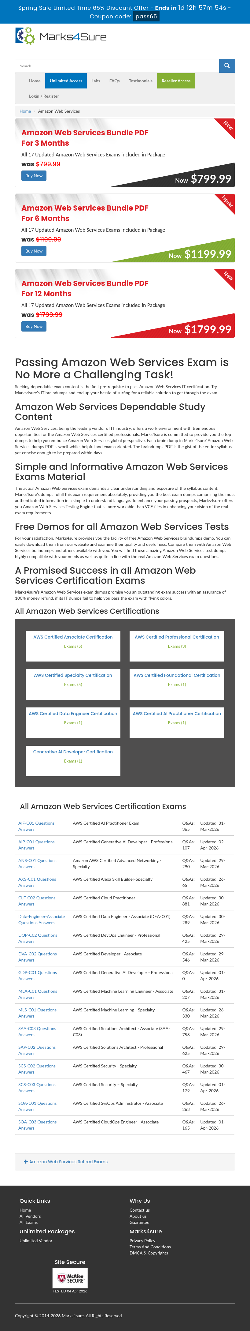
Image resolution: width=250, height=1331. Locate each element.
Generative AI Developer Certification (73, 752)
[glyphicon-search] (227, 66)
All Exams (29, 1222)
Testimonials (141, 80)
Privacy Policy (142, 1240)
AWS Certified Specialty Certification (73, 675)
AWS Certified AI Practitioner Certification (177, 713)
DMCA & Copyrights (149, 1252)
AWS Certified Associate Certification (72, 637)
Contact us (140, 1210)
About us (138, 1216)
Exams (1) (177, 684)
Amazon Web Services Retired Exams (66, 1162)
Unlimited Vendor (36, 1240)
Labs (95, 80)
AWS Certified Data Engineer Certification (73, 713)
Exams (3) (177, 646)
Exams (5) (73, 646)
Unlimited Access (66, 80)
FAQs (114, 80)
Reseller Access (176, 80)
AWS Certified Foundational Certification (177, 675)
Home (35, 80)
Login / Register (44, 96)
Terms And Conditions (150, 1246)
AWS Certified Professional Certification (177, 637)
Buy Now (33, 175)
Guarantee (139, 1222)
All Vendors (30, 1216)
